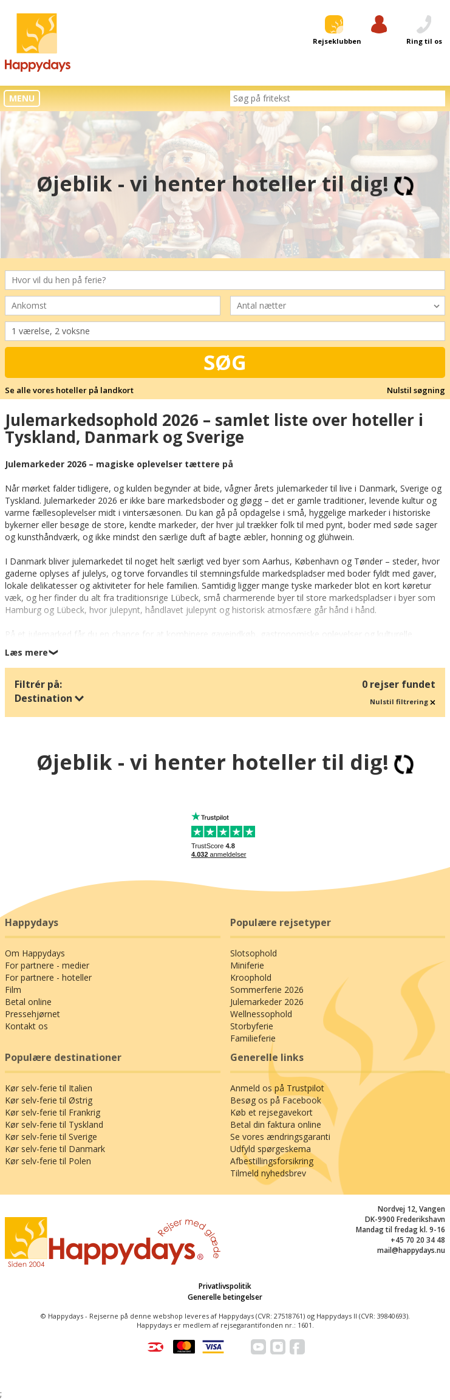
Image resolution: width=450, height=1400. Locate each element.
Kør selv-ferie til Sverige (51, 1136)
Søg (225, 362)
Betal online (28, 1001)
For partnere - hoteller (48, 977)
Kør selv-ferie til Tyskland (54, 1124)
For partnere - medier (47, 965)
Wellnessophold (261, 1014)
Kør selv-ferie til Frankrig (52, 1112)
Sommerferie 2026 (267, 989)
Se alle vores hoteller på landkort (69, 390)
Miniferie (247, 965)
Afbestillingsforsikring (271, 1161)
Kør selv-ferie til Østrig (48, 1100)
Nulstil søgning (416, 390)
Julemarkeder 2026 (267, 1001)
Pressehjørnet (32, 1014)
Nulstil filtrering (402, 701)
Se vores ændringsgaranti (280, 1136)
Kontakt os (26, 1026)
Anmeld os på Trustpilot (277, 1088)
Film (13, 989)
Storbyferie (251, 1026)
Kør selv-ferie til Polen (48, 1161)
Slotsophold (253, 953)
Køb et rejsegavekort (271, 1112)
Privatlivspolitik (225, 1286)
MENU (22, 98)
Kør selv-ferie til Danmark (55, 1149)
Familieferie (253, 1038)
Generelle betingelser (225, 1297)
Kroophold (250, 977)
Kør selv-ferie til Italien (48, 1088)
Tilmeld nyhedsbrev (268, 1173)
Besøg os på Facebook (275, 1100)
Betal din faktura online (275, 1124)
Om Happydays (35, 953)
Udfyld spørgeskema (270, 1149)
